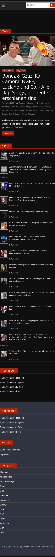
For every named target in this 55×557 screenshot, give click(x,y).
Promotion (4, 523)
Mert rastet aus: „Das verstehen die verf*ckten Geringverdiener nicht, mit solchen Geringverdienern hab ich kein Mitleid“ (30, 337)
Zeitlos (3, 533)
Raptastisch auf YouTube (11, 387)
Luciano (9, 110)
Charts (3, 486)
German (34, 107)
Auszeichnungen (7, 481)
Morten (35, 110)
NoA (2, 514)
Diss (2, 491)
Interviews (4, 500)
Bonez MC (15, 107)
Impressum (5, 454)
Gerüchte (4, 495)
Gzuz (41, 107)
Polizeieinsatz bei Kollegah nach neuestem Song (28, 211)
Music (42, 110)
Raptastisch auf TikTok (10, 391)
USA (2, 528)
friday (28, 107)
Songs (24, 114)
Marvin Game (19, 110)
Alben (7, 107)
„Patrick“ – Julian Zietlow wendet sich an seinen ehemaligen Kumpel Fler (28, 252)
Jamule (47, 107)
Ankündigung (6, 477)
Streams (31, 114)
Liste (2, 509)
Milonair (29, 110)
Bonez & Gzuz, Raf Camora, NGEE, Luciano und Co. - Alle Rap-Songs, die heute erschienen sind (25, 87)
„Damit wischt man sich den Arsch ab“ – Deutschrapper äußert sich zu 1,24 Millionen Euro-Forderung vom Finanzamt (31, 169)
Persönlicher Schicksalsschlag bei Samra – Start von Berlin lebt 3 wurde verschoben (30, 198)
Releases (16, 114)
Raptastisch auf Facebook (12, 378)
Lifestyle (3, 505)
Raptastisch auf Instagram (12, 382)
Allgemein (21, 71)
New (47, 110)
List (3, 110)
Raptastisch (8, 71)
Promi (2, 519)
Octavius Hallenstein (26, 103)
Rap (10, 114)
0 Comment (42, 103)
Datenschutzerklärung (10, 450)
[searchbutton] (52, 5)
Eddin (22, 107)
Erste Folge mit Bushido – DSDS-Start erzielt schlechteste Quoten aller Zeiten (27, 238)
